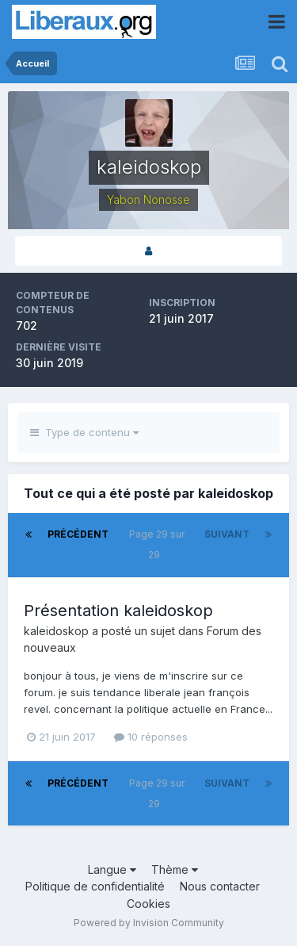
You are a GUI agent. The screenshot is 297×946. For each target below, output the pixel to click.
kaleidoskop (56, 631)
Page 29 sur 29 (157, 544)
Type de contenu (84, 432)
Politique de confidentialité (95, 886)
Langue (112, 869)
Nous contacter (220, 886)
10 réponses (151, 736)
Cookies (148, 903)
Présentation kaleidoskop (118, 610)
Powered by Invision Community (149, 923)
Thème (174, 869)
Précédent (78, 534)
